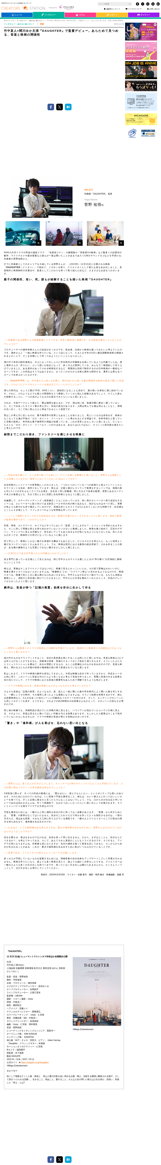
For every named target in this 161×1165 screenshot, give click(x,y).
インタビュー (22, 20)
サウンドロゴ (68, 1011)
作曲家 (54, 1011)
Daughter (96, 1011)
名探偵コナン (39, 1011)
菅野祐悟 (83, 1011)
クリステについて (134, 9)
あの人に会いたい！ (26, 24)
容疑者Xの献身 (112, 1011)
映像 (40, 1015)
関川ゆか (28, 1015)
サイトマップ (41, 1162)
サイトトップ (9, 20)
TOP (152, 1142)
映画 (26, 1011)
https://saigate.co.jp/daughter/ (35, 936)
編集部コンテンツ (112, 9)
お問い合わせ (153, 9)
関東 (49, 1015)
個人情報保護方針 (11, 1162)
